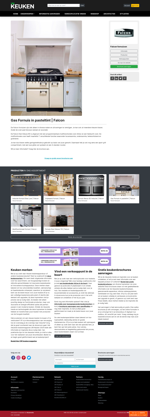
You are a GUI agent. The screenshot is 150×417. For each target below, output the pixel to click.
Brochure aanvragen (105, 359)
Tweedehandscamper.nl (105, 379)
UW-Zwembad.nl (59, 395)
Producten (124, 55)
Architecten (109, 14)
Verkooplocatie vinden (75, 14)
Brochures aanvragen (124, 66)
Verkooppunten (124, 59)
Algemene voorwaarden (18, 390)
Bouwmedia (30, 412)
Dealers (100, 398)
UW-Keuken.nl (58, 384)
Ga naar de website (124, 63)
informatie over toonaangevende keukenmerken (73, 304)
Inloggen (13, 379)
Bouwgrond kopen (103, 387)
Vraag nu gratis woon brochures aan (58, 158)
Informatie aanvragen (49, 14)
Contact (35, 382)
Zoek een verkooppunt (62, 336)
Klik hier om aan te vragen (138, 414)
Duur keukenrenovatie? (104, 384)
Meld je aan (75, 366)
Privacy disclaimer (16, 395)
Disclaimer (14, 392)
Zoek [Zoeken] (82, 5)
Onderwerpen (27, 14)
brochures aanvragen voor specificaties (74, 306)
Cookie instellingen (16, 398)
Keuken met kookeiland (83, 382)
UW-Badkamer (58, 379)
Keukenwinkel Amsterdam (83, 379)
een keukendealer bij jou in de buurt (73, 283)
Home (15, 14)
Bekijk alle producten (75, 237)
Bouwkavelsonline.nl (60, 397)
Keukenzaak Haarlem (82, 390)
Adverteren (36, 379)
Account (127, 5)
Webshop (95, 14)
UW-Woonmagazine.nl (60, 392)
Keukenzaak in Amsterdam (106, 382)
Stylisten (124, 14)
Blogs (99, 395)
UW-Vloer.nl (57, 390)
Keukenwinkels (102, 400)
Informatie (124, 51)
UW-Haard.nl (58, 382)
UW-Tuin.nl (57, 387)
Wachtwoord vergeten (17, 382)
